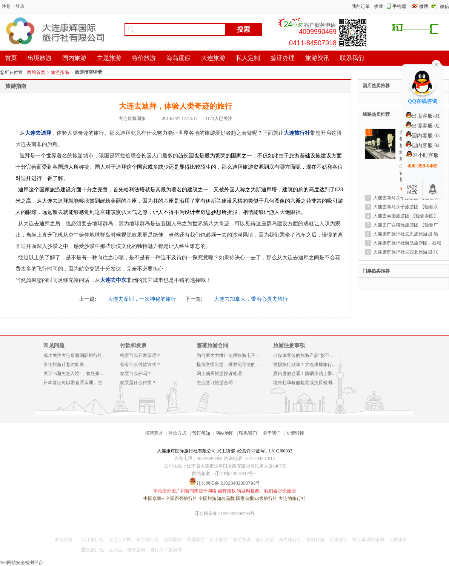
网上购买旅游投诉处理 (219, 373)
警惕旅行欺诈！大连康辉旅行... (304, 364)
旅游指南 (60, 72)
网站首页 (36, 72)
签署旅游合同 (212, 345)
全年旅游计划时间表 (63, 364)
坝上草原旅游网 (368, 539)
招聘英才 (154, 433)
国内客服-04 (423, 145)
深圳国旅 (173, 539)
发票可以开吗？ (136, 373)
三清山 (115, 549)
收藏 (378, 6)
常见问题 (54, 345)
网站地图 (224, 433)
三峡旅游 (398, 539)
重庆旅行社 (92, 549)
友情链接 (295, 433)
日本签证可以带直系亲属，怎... (74, 382)
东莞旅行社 (290, 539)
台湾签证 (338, 539)
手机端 (399, 6)
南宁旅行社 (147, 539)
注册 (6, 6)
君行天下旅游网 (166, 549)
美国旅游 (196, 539)
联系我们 (248, 433)
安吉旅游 (315, 539)
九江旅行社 (92, 539)
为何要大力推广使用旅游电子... (228, 355)
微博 (424, 6)
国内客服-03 (423, 135)
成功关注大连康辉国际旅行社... (74, 355)
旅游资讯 (242, 539)
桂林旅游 (136, 549)
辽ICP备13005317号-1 (236, 473)
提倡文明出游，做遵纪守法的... (228, 364)
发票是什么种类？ (138, 382)
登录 (20, 6)
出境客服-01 (423, 116)
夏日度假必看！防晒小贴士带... (304, 373)
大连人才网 (120, 539)
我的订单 (361, 6)
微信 (444, 6)
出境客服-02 (423, 126)
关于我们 (272, 433)
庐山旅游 (219, 539)
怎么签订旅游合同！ (217, 382)
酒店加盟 (265, 539)
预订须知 (201, 433)
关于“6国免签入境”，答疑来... (73, 373)
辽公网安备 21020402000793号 (225, 513)
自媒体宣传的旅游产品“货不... (303, 355)
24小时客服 (422, 155)
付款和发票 (133, 345)
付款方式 (177, 433)
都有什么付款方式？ (140, 364)
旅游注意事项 (289, 345)
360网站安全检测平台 (21, 562)
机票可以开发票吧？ (140, 355)
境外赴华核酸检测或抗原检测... (304, 382)
